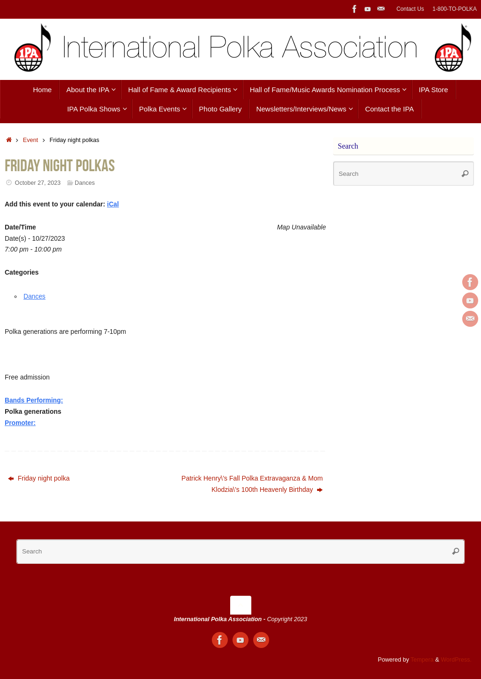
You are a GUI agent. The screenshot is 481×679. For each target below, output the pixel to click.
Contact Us (410, 9)
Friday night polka (39, 478)
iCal (113, 204)
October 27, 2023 (38, 183)
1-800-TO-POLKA (455, 9)
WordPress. (456, 659)
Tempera (422, 659)
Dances (85, 183)
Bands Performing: (34, 400)
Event (30, 140)
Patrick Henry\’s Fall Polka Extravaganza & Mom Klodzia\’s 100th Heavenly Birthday (252, 483)
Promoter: (20, 422)
